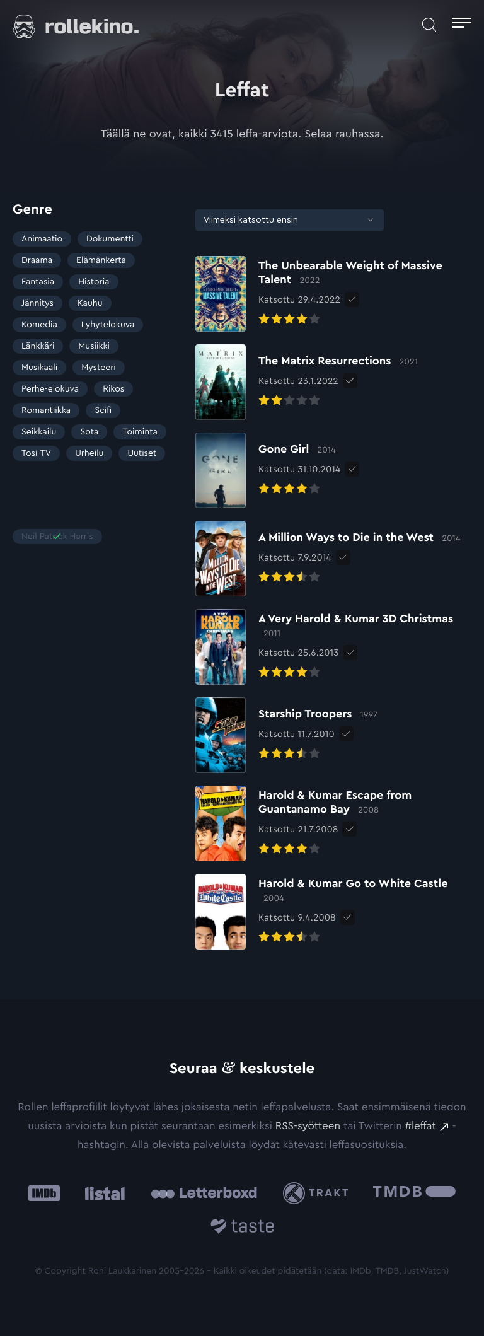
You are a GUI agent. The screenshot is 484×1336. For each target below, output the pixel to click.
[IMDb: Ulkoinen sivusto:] (44, 1193)
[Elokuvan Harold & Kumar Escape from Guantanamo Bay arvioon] (333, 823)
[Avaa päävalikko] (461, 24)
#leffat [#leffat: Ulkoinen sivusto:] (420, 1126)
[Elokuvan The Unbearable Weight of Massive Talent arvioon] (333, 294)
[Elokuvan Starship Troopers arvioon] (286, 735)
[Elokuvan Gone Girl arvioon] (267, 470)
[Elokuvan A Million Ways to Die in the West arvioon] (328, 558)
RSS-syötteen (307, 1126)
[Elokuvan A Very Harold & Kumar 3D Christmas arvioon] (333, 647)
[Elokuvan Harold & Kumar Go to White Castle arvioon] (333, 912)
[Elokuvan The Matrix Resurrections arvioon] (306, 382)
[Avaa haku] (429, 24)
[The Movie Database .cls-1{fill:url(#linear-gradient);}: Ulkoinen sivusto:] (414, 1193)
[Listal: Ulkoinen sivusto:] (101, 1193)
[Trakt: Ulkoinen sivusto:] (318, 1193)
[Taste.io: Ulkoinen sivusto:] (242, 1228)
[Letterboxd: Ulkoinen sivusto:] (204, 1193)
